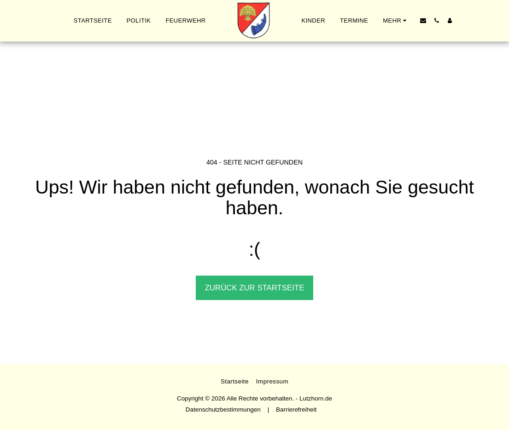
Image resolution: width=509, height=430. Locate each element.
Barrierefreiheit (296, 409)
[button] (423, 21)
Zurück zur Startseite (254, 287)
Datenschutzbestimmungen (223, 409)
